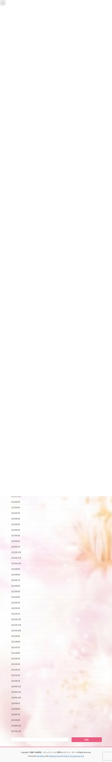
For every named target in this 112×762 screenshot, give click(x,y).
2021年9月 (15, 636)
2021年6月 (15, 653)
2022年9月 (15, 569)
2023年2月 (15, 541)
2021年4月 (15, 664)
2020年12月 (16, 686)
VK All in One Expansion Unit (73, 756)
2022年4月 (15, 597)
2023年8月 (15, 507)
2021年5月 (15, 658)
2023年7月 (15, 513)
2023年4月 (15, 530)
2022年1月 (15, 613)
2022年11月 (16, 557)
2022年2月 (15, 608)
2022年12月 (16, 552)
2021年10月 (16, 630)
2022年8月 (15, 574)
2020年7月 (15, 714)
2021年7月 (15, 647)
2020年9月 (15, 703)
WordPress (41, 756)
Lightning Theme (55, 756)
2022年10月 (16, 563)
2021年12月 (16, 619)
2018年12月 (16, 725)
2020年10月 (16, 697)
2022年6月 (15, 586)
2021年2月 (15, 675)
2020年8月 (15, 709)
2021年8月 (15, 641)
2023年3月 (15, 535)
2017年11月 (16, 731)
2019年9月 (15, 720)
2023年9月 (15, 502)
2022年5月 (15, 591)
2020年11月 (16, 692)
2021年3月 (15, 669)
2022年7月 (15, 580)
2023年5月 (15, 524)
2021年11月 (16, 625)
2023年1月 (15, 546)
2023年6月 (15, 518)
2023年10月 (16, 496)
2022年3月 (15, 602)
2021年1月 (15, 681)
